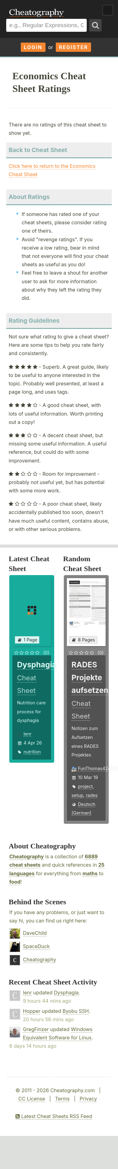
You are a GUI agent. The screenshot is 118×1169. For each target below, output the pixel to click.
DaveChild (35, 933)
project (85, 786)
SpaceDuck (36, 946)
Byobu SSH (76, 1011)
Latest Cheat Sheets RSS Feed (53, 1116)
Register (73, 47)
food (14, 882)
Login (33, 47)
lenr (28, 733)
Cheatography (26, 856)
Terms (62, 1099)
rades (92, 795)
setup (77, 795)
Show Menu (108, 10)
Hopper (31, 1011)
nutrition (32, 751)
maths (90, 873)
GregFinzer (36, 1029)
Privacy (88, 1099)
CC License (31, 1099)
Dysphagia (66, 992)
